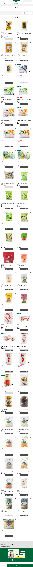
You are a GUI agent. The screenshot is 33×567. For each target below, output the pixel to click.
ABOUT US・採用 (27, 3)
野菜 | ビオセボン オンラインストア (16, 1)
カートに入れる (24, 39)
